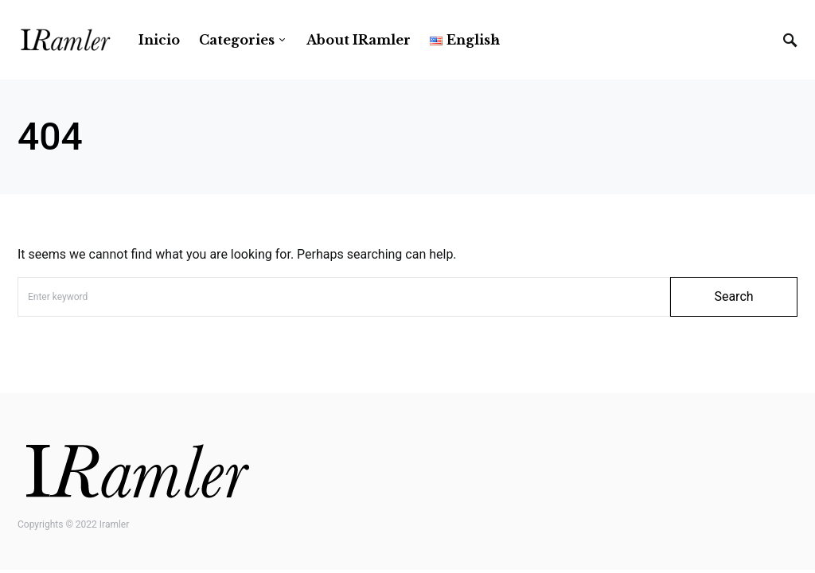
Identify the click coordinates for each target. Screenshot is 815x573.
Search (733, 296)
